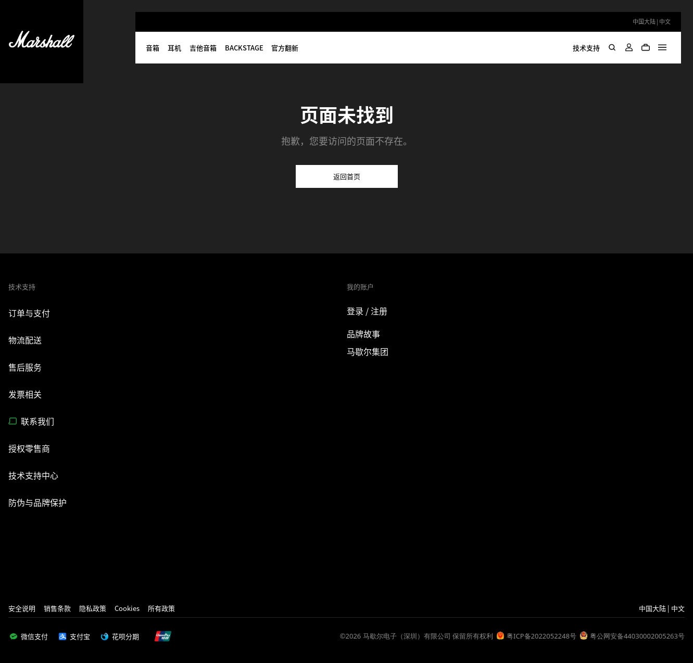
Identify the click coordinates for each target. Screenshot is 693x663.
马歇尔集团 (367, 351)
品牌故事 (363, 333)
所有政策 (161, 608)
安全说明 (21, 608)
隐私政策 (92, 608)
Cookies (127, 608)
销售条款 (57, 608)
